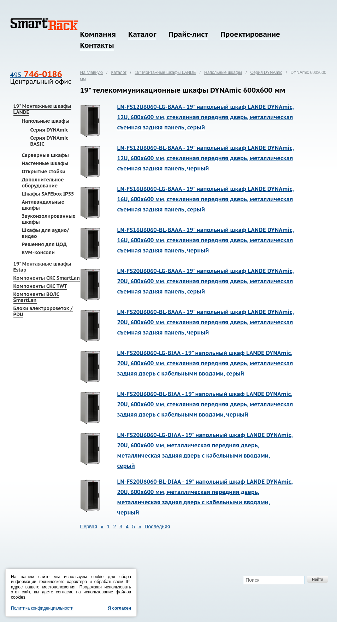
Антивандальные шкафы (43, 205)
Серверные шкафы (45, 155)
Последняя (157, 526)
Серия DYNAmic (49, 130)
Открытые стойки (43, 171)
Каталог (142, 34)
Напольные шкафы (46, 121)
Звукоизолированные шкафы (49, 219)
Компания (98, 34)
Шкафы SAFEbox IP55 (48, 194)
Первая (88, 526)
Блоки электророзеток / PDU (43, 311)
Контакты (97, 45)
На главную (91, 72)
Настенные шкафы (45, 163)
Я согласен (119, 608)
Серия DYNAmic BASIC (49, 141)
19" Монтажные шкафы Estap (42, 267)
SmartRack (44, 24)
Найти (317, 579)
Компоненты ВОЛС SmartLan (36, 297)
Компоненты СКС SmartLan (46, 278)
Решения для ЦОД (44, 244)
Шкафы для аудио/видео (45, 233)
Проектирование (250, 34)
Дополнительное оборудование (43, 182)
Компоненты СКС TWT (40, 286)
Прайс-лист (188, 34)
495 (36, 75)
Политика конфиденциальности (42, 608)
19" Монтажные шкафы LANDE (42, 109)
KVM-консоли (38, 252)
